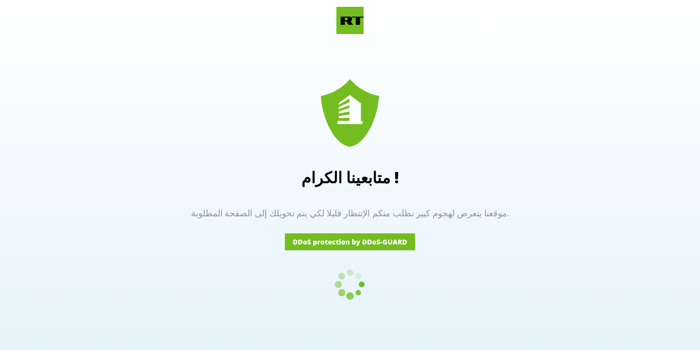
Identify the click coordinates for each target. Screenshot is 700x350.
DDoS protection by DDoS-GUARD (350, 241)
